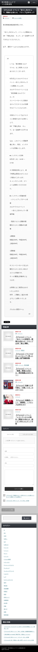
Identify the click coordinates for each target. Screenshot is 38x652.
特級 (5, 606)
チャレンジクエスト (9, 565)
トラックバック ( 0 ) (28, 434)
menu (34, 2)
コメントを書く (18, 18)
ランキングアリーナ (9, 571)
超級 (5, 612)
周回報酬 (26, 365)
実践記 (23, 350)
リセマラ (6, 574)
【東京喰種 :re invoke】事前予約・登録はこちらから (17, 634)
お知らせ (6, 544)
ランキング (7, 568)
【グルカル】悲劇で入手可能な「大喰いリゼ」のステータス (24, 388)
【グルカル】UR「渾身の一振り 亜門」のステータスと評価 (19, 640)
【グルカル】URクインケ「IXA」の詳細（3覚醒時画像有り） (19, 631)
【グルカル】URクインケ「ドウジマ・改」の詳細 (16, 637)
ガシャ (5, 553)
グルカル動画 (7, 559)
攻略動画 (6, 600)
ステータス (7, 562)
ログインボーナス (8, 579)
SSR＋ (5, 539)
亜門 (5, 582)
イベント (7, 18)
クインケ (6, 556)
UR (5, 541)
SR (16, 333)
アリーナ (6, 547)
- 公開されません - (12, 457)
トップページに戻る (8, 509)
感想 (5, 594)
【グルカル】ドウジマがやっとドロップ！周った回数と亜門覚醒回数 (24, 356)
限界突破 (6, 614)
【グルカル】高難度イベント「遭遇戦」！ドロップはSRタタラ (24, 402)
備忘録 (5, 585)
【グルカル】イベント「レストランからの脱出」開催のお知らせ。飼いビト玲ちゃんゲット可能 (24, 419)
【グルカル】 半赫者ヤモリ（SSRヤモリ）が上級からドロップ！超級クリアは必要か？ (20, 496)
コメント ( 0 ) (10, 434)
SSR (16, 365)
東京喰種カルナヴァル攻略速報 (8, 3)
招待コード (7, 597)
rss (29, 2)
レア (5, 576)
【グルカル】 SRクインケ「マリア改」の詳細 (17, 500)
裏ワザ (5, 609)
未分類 (5, 603)
